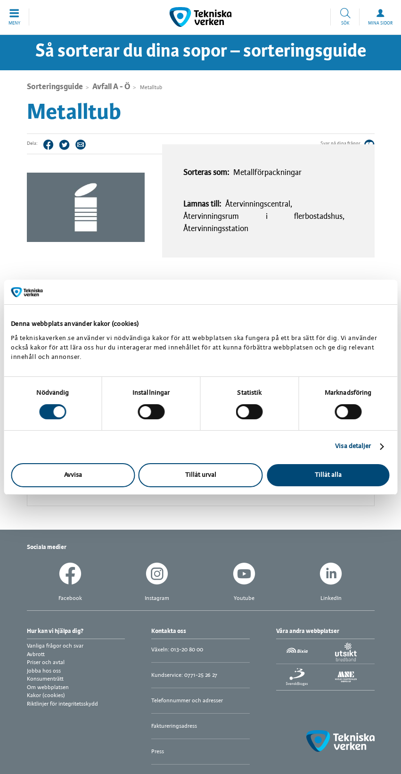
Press (157, 752)
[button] (14, 16)
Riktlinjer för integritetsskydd (62, 704)
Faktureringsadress (174, 726)
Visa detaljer (353, 446)
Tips (80, 144)
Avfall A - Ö (111, 87)
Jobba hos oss (44, 671)
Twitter (64, 144)
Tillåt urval (200, 475)
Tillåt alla (328, 475)
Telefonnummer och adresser (187, 701)
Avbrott (36, 654)
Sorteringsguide (55, 87)
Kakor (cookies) (46, 695)
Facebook (48, 144)
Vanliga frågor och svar (55, 646)
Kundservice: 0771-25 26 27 (184, 675)
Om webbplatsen (48, 687)
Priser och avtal (46, 662)
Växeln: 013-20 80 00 (177, 650)
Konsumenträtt (45, 679)
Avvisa (73, 475)
